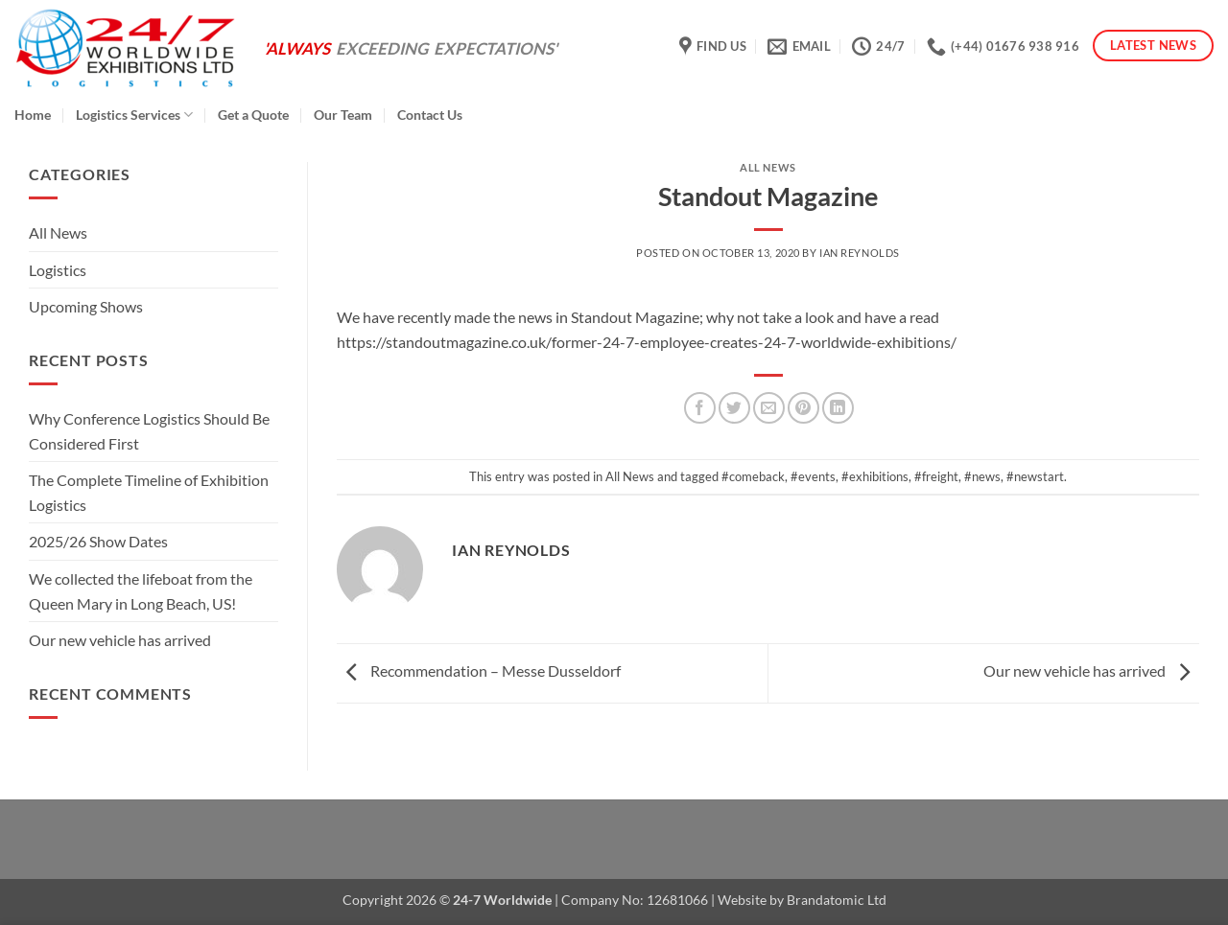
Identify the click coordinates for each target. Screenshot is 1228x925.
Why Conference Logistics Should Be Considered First (149, 430)
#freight (936, 476)
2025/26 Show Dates (98, 542)
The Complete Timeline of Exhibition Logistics (149, 492)
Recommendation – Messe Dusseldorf (479, 670)
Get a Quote (253, 114)
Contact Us (429, 114)
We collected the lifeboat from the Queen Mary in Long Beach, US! (140, 591)
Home (32, 114)
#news (982, 476)
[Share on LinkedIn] (838, 408)
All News (58, 232)
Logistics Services (134, 114)
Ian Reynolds (859, 252)
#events (813, 476)
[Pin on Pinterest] (803, 408)
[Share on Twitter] (734, 408)
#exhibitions (875, 476)
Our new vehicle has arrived (120, 640)
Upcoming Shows (86, 307)
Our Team (343, 114)
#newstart (1035, 476)
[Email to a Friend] (769, 408)
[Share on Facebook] (700, 408)
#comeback (753, 476)
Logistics (57, 270)
